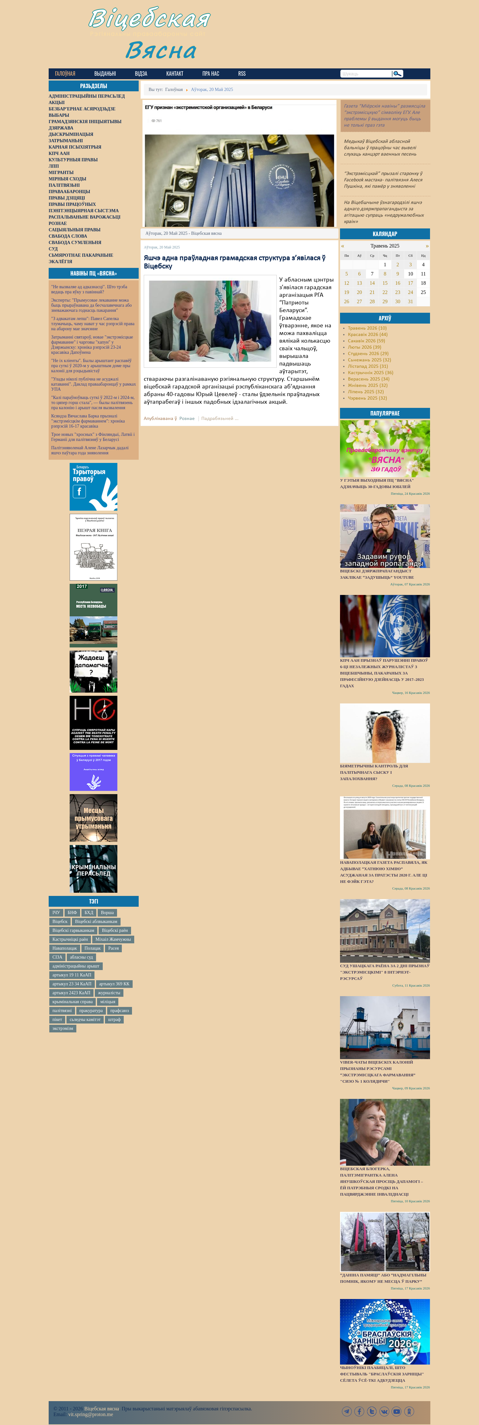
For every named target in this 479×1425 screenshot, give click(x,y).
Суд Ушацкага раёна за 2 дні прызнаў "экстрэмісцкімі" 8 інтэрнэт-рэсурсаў (385, 972)
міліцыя (107, 1001)
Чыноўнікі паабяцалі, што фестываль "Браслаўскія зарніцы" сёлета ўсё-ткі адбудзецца (382, 1374)
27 (359, 301)
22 (384, 292)
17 (410, 283)
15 (384, 283)
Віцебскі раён (115, 930)
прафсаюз (119, 1010)
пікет (57, 1019)
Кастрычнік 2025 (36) (370, 372)
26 (346, 301)
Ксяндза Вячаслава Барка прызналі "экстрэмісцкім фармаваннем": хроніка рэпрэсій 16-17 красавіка (88, 421)
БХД (89, 912)
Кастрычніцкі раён (70, 939)
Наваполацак (64, 948)
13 (359, 283)
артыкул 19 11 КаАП (71, 975)
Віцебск (59, 921)
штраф (114, 1019)
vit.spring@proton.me (90, 1414)
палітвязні (62, 1010)
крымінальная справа (72, 1001)
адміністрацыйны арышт (76, 966)
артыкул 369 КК (114, 983)
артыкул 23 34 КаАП (72, 983)
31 (410, 301)
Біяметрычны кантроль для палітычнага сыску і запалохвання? (374, 772)
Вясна (160, 49)
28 (372, 301)
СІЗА (57, 957)
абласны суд (81, 957)
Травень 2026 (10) (367, 328)
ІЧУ (56, 912)
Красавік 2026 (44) (368, 334)
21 (372, 292)
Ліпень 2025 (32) (366, 392)
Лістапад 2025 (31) (368, 366)
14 (372, 283)
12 (346, 283)
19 (346, 292)
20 (359, 292)
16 (397, 283)
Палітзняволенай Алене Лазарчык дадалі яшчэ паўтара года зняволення (89, 450)
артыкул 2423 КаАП (71, 992)
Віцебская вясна (101, 1408)
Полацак (93, 948)
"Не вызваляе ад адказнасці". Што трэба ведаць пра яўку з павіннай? (89, 289)
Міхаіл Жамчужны (113, 939)
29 (384, 301)
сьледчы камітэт (85, 1019)
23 (397, 292)
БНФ (72, 912)
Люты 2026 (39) (364, 347)
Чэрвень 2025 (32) (367, 398)
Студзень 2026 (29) (368, 353)
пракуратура (91, 1010)
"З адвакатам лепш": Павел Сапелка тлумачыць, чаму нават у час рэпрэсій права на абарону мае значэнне (93, 323)
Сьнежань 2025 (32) (369, 360)
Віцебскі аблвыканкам (96, 921)
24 (410, 292)
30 (397, 301)
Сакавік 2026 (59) (366, 341)
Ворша (107, 912)
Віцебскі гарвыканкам (73, 930)
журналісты (109, 992)
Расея (113, 948)
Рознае (187, 418)
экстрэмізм (62, 1028)
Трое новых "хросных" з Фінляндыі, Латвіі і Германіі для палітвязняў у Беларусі (93, 437)
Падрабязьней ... (220, 418)
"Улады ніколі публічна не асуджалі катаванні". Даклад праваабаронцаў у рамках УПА (93, 384)
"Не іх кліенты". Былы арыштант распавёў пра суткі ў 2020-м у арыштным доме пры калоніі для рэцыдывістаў (91, 365)
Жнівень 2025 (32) (368, 385)
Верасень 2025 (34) (369, 379)
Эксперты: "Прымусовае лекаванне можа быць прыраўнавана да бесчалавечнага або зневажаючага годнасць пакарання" (91, 305)
